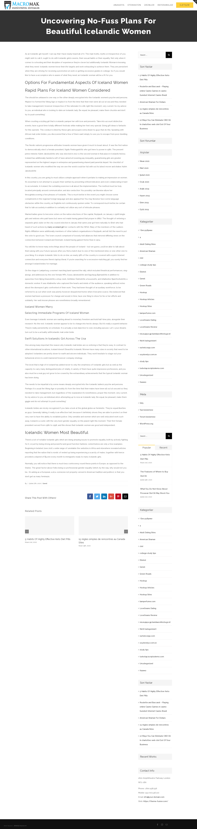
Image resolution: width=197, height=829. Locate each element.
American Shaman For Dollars (153, 102)
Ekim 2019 (144, 202)
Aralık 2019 (144, 189)
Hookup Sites (146, 306)
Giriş (141, 403)
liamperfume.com (147, 313)
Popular (146, 447)
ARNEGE (17, 826)
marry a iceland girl (55, 227)
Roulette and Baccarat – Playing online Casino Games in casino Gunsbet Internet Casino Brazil (154, 90)
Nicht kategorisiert (148, 341)
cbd (141, 258)
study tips (144, 361)
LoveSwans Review (148, 327)
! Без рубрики (146, 230)
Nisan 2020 (144, 161)
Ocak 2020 (144, 182)
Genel (45, 483)
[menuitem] (121, 5)
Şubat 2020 (145, 175)
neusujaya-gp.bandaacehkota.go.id (155, 334)
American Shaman (147, 251)
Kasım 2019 (145, 196)
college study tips (148, 265)
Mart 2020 (144, 168)
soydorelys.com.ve (148, 354)
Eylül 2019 (144, 209)
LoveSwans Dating (148, 320)
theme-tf (23, 826)
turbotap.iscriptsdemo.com (152, 368)
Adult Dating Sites (148, 244)
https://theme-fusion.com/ (155, 801)
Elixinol (143, 272)
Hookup (143, 292)
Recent (163, 447)
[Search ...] (152, 55)
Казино (143, 382)
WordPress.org (146, 424)
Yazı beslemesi (146, 410)
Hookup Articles (147, 299)
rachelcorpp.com (147, 347)
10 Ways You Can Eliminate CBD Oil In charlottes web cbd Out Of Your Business (155, 124)
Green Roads (145, 285)
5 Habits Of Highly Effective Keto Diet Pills (47, 539)
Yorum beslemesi (147, 417)
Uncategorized (146, 375)
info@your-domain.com (154, 797)
